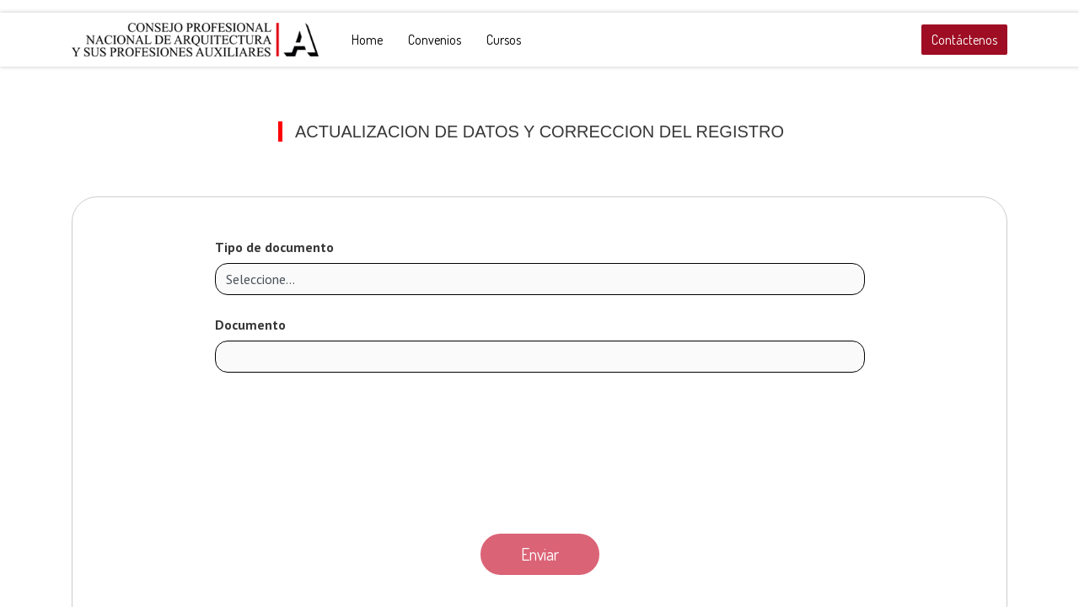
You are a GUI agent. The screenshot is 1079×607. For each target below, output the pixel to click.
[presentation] (539, 448)
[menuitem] (367, 39)
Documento (250, 324)
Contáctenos (964, 39)
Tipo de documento (274, 247)
